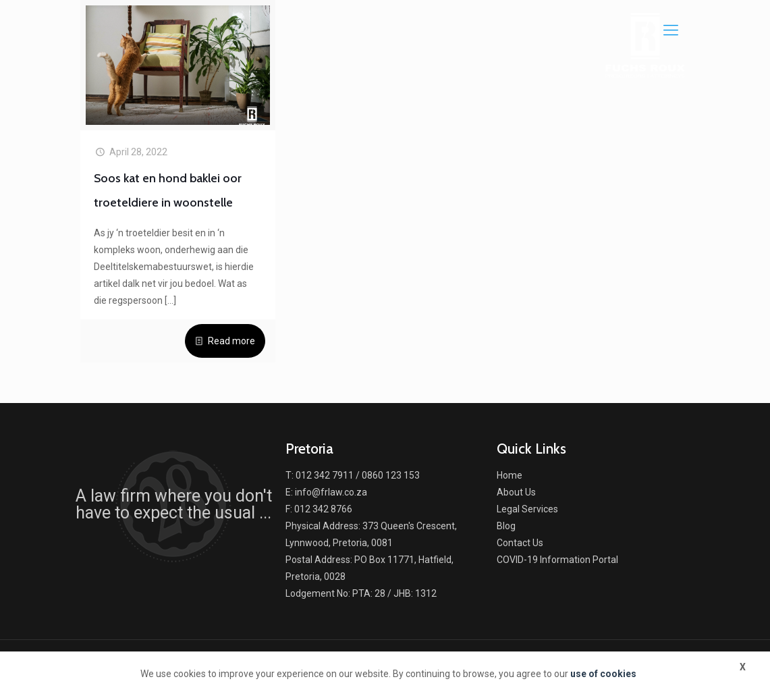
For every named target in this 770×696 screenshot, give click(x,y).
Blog (506, 525)
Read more (231, 341)
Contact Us (520, 542)
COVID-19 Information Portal (557, 559)
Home (509, 475)
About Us (516, 492)
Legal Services (527, 509)
